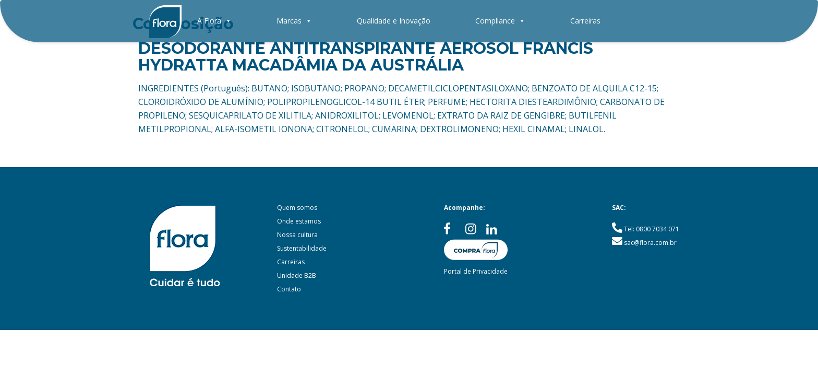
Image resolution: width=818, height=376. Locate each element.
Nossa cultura (297, 234)
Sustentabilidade (302, 248)
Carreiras (585, 21)
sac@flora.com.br (650, 242)
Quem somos (297, 207)
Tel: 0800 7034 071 (651, 229)
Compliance (500, 21)
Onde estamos (299, 221)
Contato (289, 289)
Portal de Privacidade (476, 271)
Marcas (294, 21)
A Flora (214, 21)
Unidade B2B (296, 275)
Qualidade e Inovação (393, 21)
